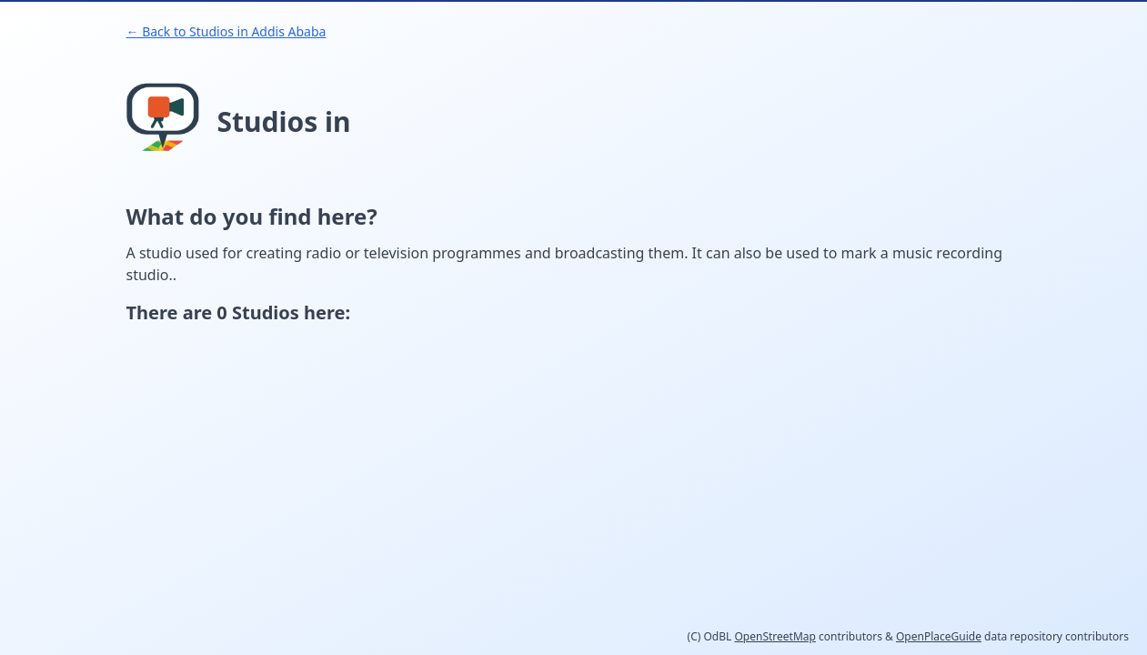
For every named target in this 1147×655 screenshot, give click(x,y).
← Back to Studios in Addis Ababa (226, 31)
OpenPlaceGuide (938, 636)
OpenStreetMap (774, 636)
